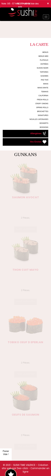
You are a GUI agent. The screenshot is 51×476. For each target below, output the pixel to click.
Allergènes (38, 133)
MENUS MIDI (43, 56)
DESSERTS (44, 123)
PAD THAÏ (44, 80)
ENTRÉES (44, 64)
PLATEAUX (44, 60)
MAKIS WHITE (43, 88)
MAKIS (45, 84)
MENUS (45, 52)
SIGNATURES (43, 115)
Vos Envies (38, 141)
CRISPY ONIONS (41, 104)
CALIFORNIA (43, 96)
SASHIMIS (44, 76)
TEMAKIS (44, 92)
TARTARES (44, 72)
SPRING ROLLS (42, 107)
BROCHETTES (42, 111)
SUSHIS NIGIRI (42, 68)
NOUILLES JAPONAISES (39, 119)
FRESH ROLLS (42, 100)
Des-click (22, 468)
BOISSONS (44, 127)
